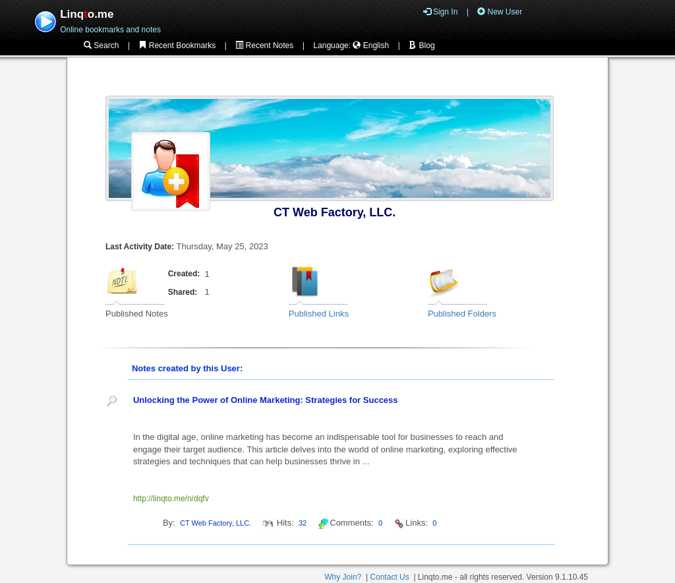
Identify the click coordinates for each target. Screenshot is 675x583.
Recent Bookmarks (177, 45)
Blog (421, 45)
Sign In (440, 11)
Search (101, 45)
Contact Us (389, 577)
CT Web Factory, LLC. (335, 212)
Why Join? (342, 577)
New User (499, 11)
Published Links (319, 314)
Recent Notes (264, 45)
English (371, 45)
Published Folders (462, 314)
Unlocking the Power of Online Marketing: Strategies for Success (265, 400)
